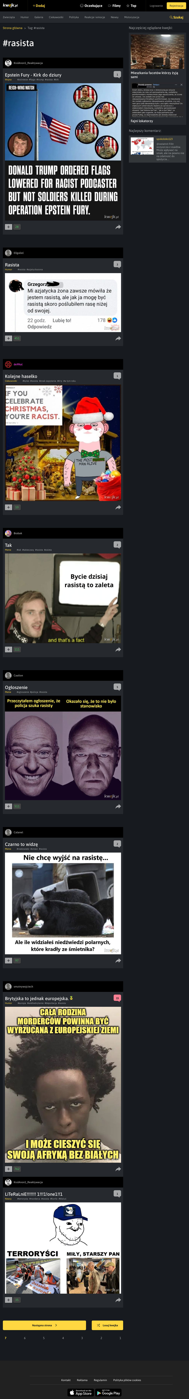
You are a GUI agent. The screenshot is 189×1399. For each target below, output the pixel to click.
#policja (34, 692)
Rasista (12, 264)
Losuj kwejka (107, 1325)
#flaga (32, 79)
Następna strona (44, 1325)
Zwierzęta (9, 17)
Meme (8, 550)
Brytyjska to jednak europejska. (39, 998)
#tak (19, 550)
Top (133, 6)
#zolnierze (22, 79)
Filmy (116, 6)
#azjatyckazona (35, 269)
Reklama (82, 1380)
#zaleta (48, 550)
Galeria (38, 17)
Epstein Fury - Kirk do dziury (33, 74)
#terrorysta (22, 1198)
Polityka (74, 17)
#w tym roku (69, 381)
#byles (26, 381)
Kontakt (66, 1380)
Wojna (8, 79)
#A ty (59, 381)
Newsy (115, 17)
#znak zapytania (47, 381)
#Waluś (62, 1198)
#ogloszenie (23, 692)
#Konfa (53, 1198)
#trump (40, 79)
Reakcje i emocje (95, 17)
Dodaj (40, 6)
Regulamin (100, 1380)
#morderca (34, 1198)
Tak (8, 545)
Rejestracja (176, 5)
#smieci (34, 849)
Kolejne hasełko (21, 376)
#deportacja (51, 1003)
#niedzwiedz (23, 849)
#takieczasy (28, 550)
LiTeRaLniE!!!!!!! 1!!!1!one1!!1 (34, 1194)
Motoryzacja (131, 17)
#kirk (56, 79)
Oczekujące (93, 6)
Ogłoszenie (16, 687)
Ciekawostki (56, 17)
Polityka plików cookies (127, 1380)
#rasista (49, 79)
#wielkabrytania (35, 1003)
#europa (22, 1003)
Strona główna (12, 28)
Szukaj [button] (178, 17)
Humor (25, 17)
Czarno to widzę (21, 844)
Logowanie (156, 5)
